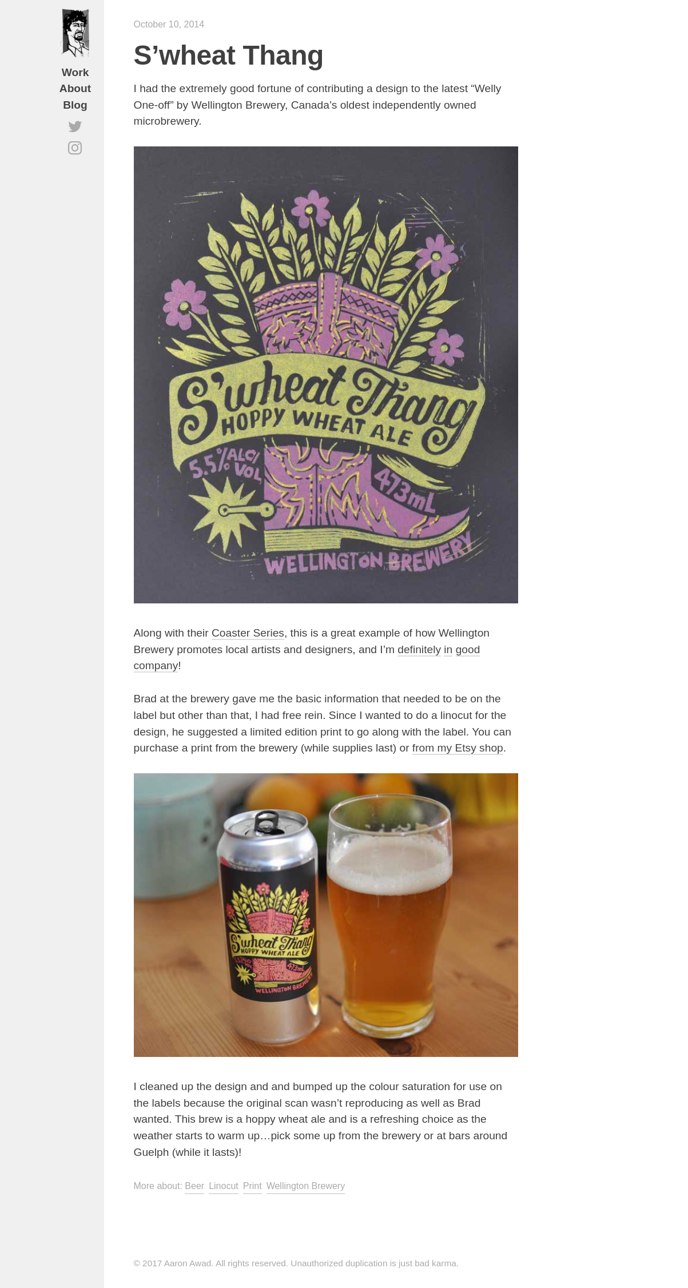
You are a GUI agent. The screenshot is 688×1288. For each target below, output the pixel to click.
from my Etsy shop (457, 748)
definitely (419, 649)
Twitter (75, 135)
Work (75, 72)
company (156, 665)
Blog (75, 105)
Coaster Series (248, 633)
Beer (194, 1186)
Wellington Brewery (306, 1186)
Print (252, 1186)
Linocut (223, 1186)
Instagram (75, 157)
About (75, 88)
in (448, 649)
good (468, 649)
